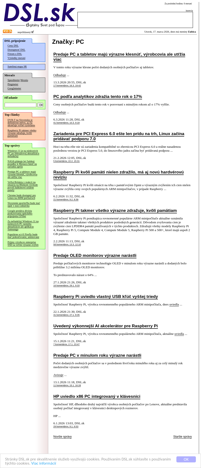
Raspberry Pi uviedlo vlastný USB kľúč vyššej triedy (105, 296)
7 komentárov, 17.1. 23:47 (66, 344)
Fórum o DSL (15, 53)
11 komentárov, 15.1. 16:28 (67, 385)
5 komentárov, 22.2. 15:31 (66, 161)
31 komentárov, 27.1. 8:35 (66, 315)
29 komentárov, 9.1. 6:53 (65, 426)
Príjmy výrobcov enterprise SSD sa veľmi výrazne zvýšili (23, 243)
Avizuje (58, 375)
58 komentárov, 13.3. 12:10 (67, 244)
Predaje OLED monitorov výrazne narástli (94, 255)
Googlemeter (14, 88)
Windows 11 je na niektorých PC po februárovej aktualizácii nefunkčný (23, 153)
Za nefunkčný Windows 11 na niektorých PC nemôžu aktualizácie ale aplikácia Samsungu (23, 225)
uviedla (174, 304)
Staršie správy (182, 436)
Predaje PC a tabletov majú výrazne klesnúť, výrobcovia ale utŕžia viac (22, 174)
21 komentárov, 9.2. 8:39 (65, 199)
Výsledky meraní (16, 58)
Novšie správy (62, 436)
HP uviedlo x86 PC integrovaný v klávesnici (96, 396)
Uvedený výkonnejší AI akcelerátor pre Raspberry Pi (105, 325)
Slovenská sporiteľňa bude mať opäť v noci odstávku (24, 204)
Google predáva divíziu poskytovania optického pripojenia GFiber (20, 213)
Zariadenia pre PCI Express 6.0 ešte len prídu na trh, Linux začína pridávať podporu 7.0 (118, 136)
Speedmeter (14, 80)
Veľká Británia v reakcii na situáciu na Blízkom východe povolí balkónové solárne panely (23, 186)
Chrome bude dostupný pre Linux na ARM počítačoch (22, 196)
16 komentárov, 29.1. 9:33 (66, 285)
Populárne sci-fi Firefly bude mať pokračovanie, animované (23, 235)
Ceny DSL (13, 45)
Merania (24, 80)
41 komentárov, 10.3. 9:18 (66, 122)
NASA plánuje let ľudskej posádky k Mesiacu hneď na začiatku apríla (22, 164)
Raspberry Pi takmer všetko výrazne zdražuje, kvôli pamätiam (22, 133)
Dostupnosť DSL (16, 49)
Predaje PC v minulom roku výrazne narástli (97, 355)
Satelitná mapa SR (17, 66)
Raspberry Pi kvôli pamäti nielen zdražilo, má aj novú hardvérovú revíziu (118, 175)
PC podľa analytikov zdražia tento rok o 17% (97, 96)
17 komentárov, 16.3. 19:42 (67, 85)
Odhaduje (59, 75)
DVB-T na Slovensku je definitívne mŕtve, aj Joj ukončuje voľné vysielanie (21, 123)
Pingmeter (13, 84)
